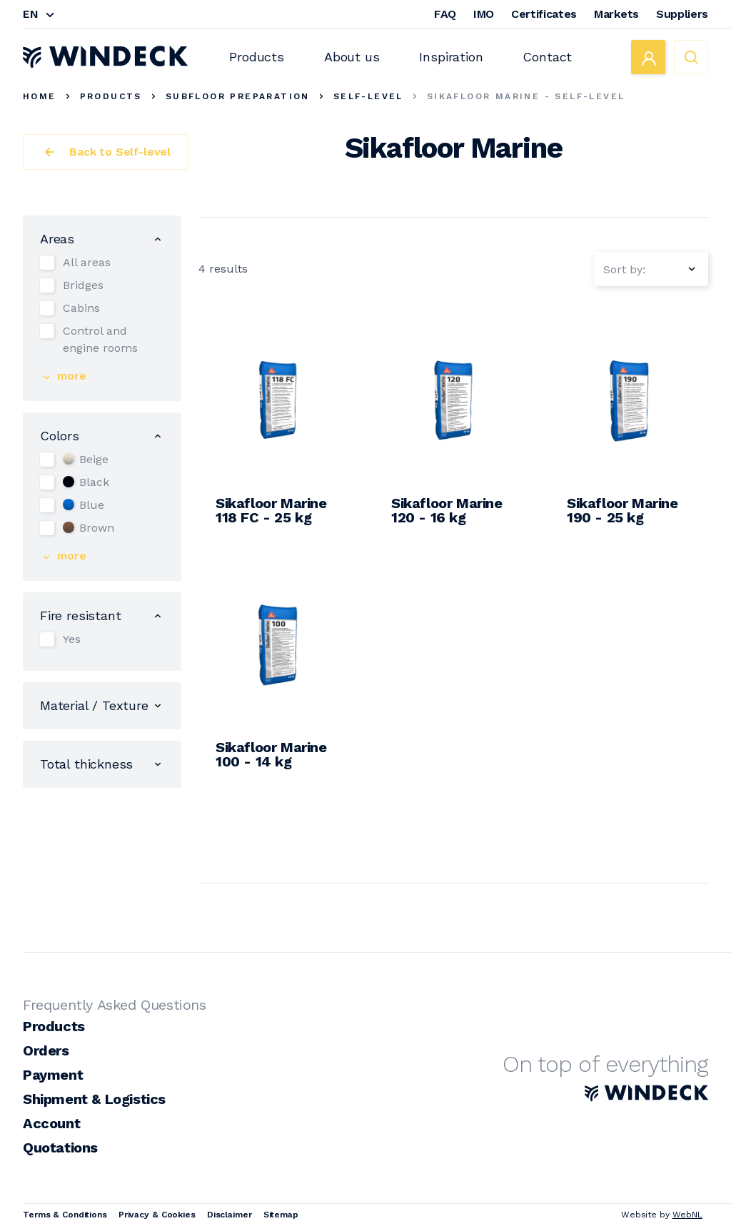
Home (39, 96)
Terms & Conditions (65, 1215)
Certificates (544, 14)
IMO (483, 14)
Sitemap (280, 1215)
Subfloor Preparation (238, 96)
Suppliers (682, 14)
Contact (547, 56)
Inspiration (451, 56)
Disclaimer (229, 1215)
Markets (616, 14)
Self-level (368, 96)
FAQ (445, 14)
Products (256, 56)
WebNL (687, 1215)
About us (352, 56)
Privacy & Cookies (157, 1215)
